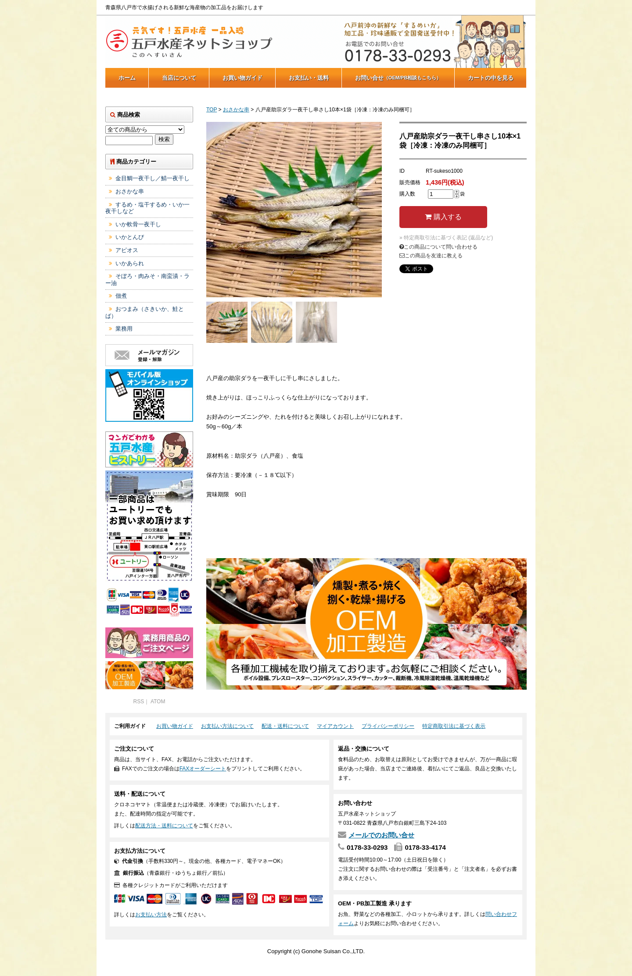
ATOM (158, 701)
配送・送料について (285, 726)
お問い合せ (398, 78)
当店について (179, 78)
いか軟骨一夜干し (138, 224)
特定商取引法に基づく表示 (453, 726)
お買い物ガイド (242, 78)
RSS (138, 701)
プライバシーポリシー (388, 726)
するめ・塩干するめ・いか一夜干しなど (147, 208)
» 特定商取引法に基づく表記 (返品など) (446, 238)
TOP (211, 110)
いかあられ (129, 263)
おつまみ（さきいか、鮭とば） (144, 312)
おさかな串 (236, 110)
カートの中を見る (491, 78)
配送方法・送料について (164, 826)
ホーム (127, 78)
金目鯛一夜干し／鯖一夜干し (152, 178)
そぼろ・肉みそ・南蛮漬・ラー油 (147, 279)
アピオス (126, 250)
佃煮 (121, 295)
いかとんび (129, 237)
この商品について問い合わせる (438, 247)
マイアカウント (335, 726)
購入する (443, 217)
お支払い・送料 (309, 78)
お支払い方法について (227, 726)
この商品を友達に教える (431, 256)
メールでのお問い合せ (381, 835)
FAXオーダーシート (203, 769)
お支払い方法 (151, 915)
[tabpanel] (294, 209)
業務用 (124, 328)
